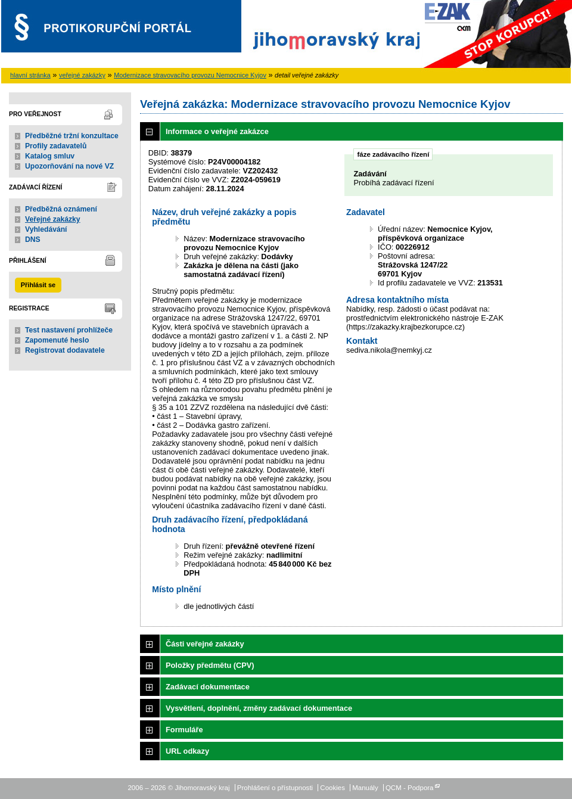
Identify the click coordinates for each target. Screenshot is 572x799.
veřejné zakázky (82, 75)
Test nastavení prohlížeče (69, 330)
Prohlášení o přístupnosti (275, 787)
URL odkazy (187, 751)
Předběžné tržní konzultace (72, 136)
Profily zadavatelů (55, 146)
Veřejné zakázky (52, 219)
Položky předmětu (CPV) (210, 665)
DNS (33, 239)
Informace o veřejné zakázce (217, 131)
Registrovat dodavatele (65, 350)
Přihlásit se (38, 284)
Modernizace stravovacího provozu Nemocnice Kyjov (190, 75)
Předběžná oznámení (61, 209)
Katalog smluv (49, 156)
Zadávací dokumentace (208, 686)
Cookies (332, 787)
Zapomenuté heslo (57, 340)
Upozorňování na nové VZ (69, 166)
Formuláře (184, 729)
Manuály (365, 787)
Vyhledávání (46, 229)
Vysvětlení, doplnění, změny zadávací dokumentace (259, 708)
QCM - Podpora (410, 787)
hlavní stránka (30, 75)
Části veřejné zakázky (205, 643)
